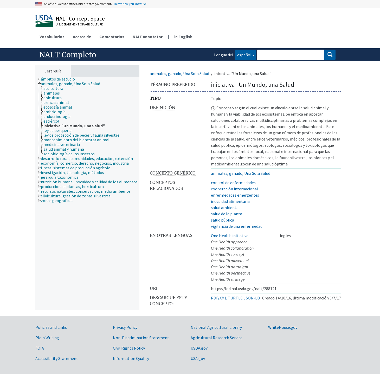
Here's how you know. (128, 4)
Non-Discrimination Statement (141, 337)
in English (183, 36)
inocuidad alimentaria (230, 201)
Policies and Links (51, 327)
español (243, 54)
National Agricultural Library (216, 327)
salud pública (222, 220)
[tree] (87, 193)
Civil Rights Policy (129, 348)
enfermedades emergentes (235, 195)
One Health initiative (229, 235)
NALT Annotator (148, 36)
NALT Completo (67, 54)
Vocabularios (52, 36)
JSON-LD (252, 297)
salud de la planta (226, 213)
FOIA (39, 348)
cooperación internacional (234, 188)
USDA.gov (199, 348)
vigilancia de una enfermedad (236, 226)
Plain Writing (47, 337)
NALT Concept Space (80, 18)
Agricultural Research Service (216, 337)
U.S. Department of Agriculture (79, 24)
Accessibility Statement (56, 358)
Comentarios (111, 36)
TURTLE (235, 297)
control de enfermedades (233, 182)
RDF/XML (219, 297)
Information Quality (131, 358)
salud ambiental (225, 207)
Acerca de (82, 36)
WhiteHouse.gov (282, 327)
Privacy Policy (125, 327)
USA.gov (198, 358)
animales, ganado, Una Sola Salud (179, 73)
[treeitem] (60, 79)
